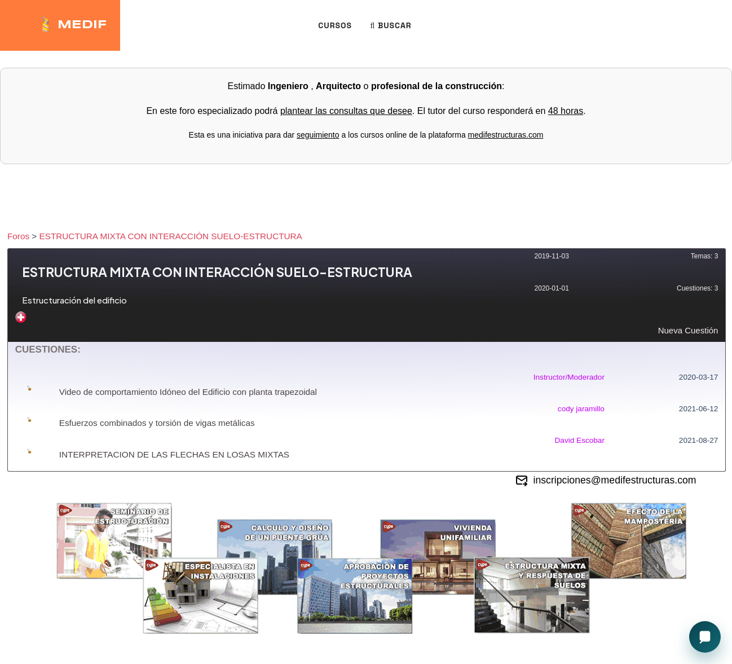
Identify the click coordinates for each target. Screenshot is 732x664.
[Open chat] (705, 637)
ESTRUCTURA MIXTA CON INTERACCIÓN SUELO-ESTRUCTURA (170, 236)
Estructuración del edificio (74, 299)
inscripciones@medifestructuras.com (605, 480)
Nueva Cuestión (366, 323)
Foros (18, 236)
